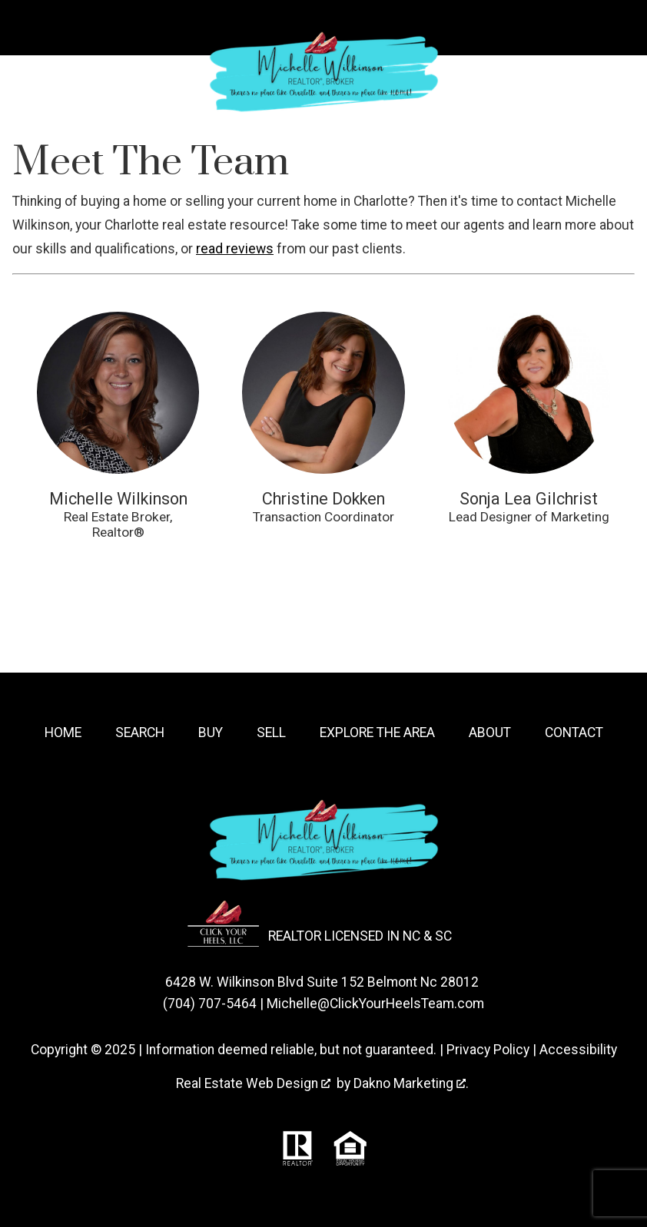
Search (139, 732)
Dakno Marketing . (411, 1083)
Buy (210, 732)
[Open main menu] (27, 27)
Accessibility (578, 1049)
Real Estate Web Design (253, 1083)
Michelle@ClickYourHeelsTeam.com (375, 1003)
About (490, 732)
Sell (271, 732)
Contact (574, 732)
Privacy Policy (487, 1049)
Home (63, 732)
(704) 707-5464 (210, 1003)
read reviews (235, 248)
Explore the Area (377, 732)
